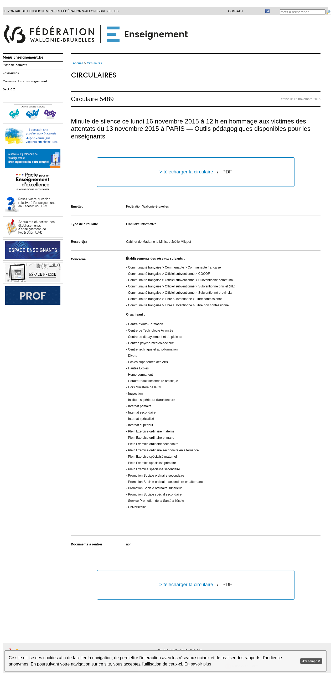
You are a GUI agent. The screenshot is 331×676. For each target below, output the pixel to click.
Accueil (78, 63)
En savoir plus (197, 664)
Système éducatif (15, 65)
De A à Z (9, 89)
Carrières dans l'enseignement (25, 81)
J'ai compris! (311, 661)
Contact (235, 11)
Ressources (11, 73)
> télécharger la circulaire (195, 172)
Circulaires (94, 63)
